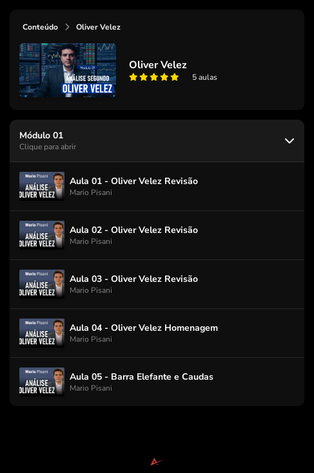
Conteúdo (40, 27)
